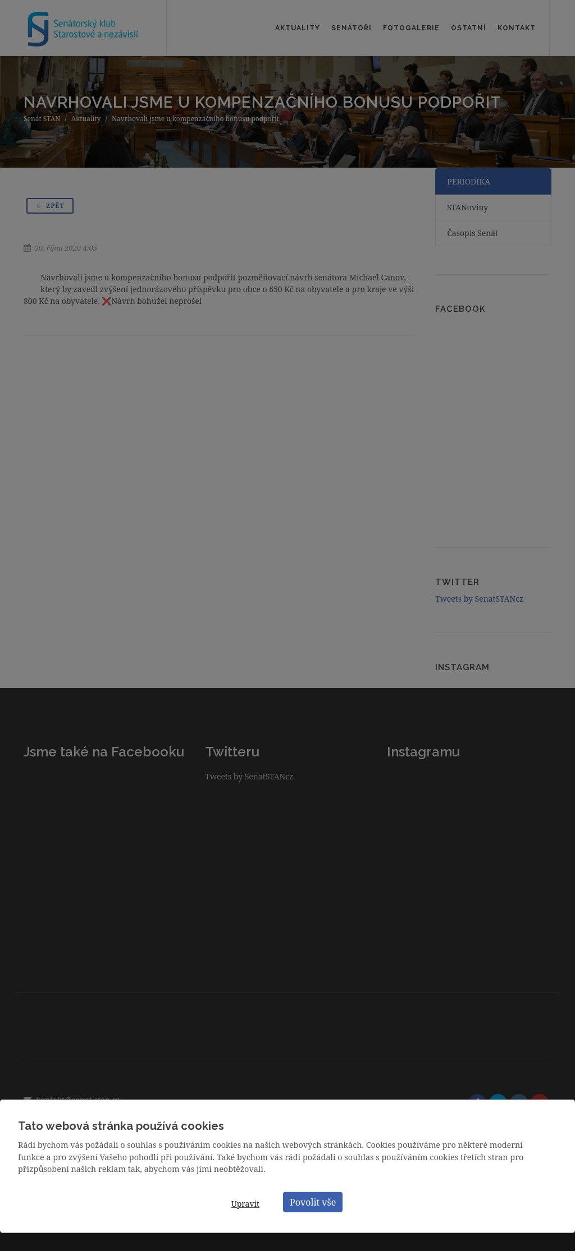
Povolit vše (313, 1201)
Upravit (245, 1203)
